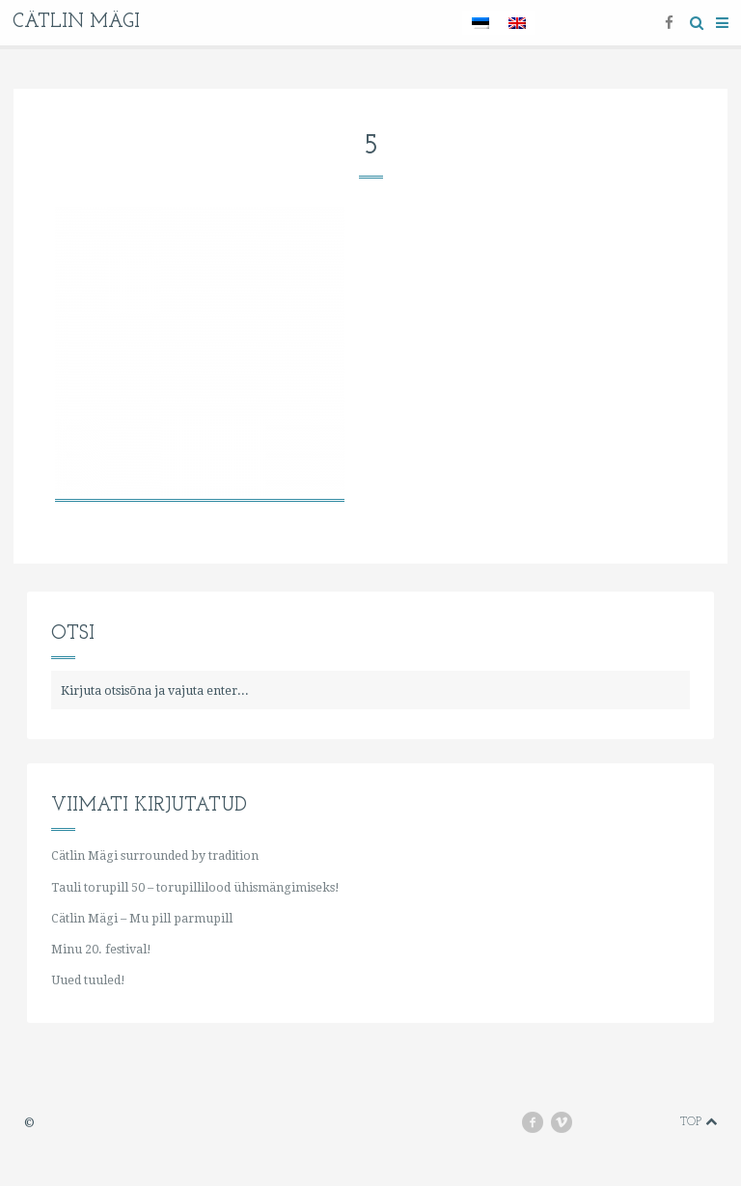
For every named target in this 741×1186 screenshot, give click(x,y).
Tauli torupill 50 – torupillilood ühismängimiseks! (195, 887)
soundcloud (654, 1121)
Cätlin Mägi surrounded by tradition (155, 855)
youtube (598, 1121)
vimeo (570, 1121)
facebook (539, 1121)
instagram (627, 1121)
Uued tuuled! (88, 980)
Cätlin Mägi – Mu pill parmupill (142, 918)
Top (698, 1122)
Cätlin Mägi (76, 22)
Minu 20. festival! (101, 949)
